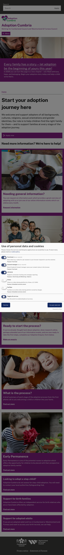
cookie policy (15, 251)
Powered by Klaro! (57, 309)
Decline (5, 305)
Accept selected (54, 305)
